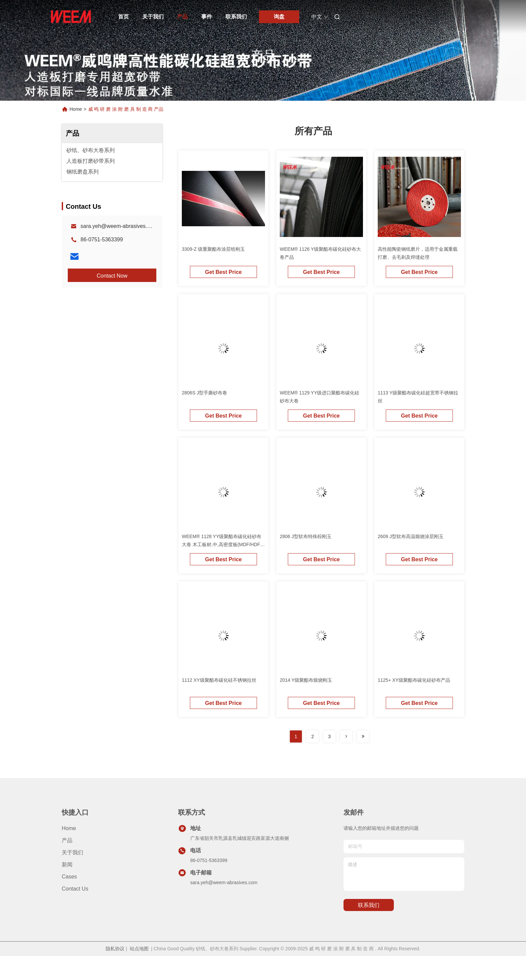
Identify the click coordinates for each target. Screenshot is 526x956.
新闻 (67, 864)
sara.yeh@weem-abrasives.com (119, 226)
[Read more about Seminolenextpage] (346, 736)
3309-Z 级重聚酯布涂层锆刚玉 (213, 249)
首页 (123, 16)
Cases (69, 876)
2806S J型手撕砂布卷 (204, 392)
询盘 (279, 16)
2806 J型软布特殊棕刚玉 (305, 536)
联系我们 (236, 16)
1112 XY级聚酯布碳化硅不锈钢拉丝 (219, 680)
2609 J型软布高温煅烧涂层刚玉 (410, 536)
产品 (182, 16)
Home (75, 109)
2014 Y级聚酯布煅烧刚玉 (306, 680)
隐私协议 (115, 948)
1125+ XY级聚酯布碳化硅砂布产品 (414, 680)
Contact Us (75, 889)
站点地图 (139, 948)
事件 (206, 16)
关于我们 (153, 16)
